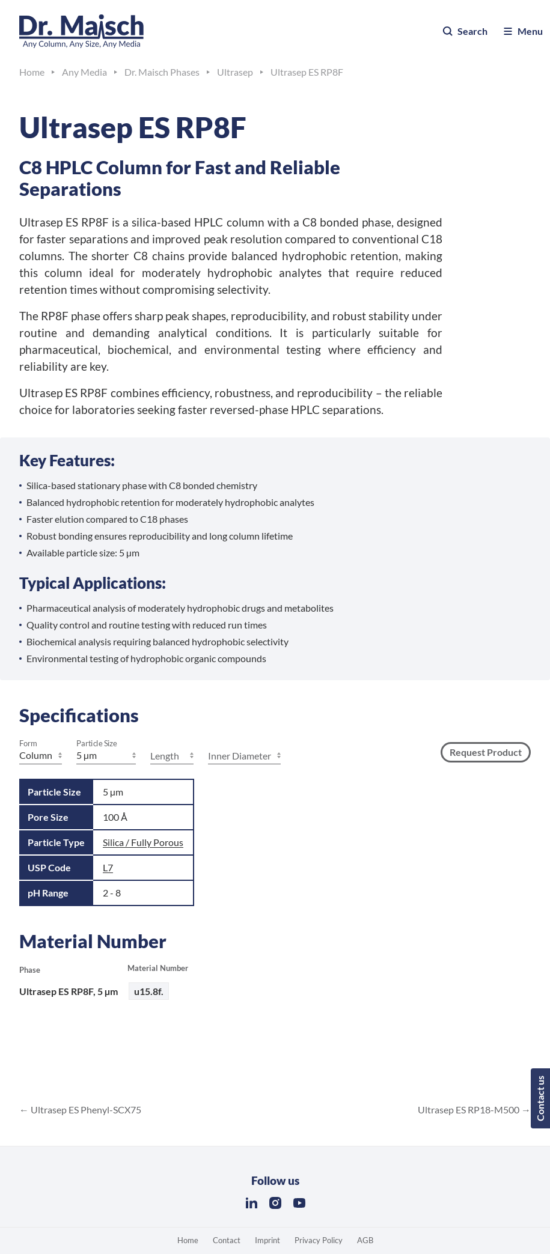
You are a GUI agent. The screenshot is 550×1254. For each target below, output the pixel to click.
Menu (522, 31)
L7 (108, 867)
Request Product (486, 752)
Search (464, 31)
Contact (226, 1240)
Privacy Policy (319, 1240)
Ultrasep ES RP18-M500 (469, 1109)
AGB (365, 1240)
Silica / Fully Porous (143, 842)
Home (187, 1240)
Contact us (540, 1098)
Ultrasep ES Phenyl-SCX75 (85, 1109)
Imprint (267, 1240)
